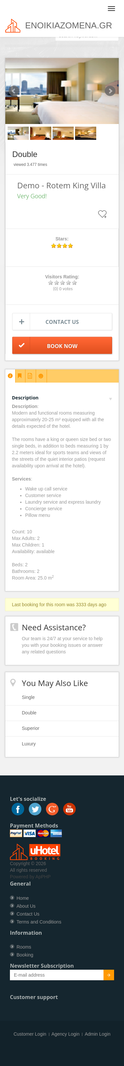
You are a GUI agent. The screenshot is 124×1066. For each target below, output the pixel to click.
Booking (25, 954)
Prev (14, 91)
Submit (104, 976)
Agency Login (66, 1034)
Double (29, 712)
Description (62, 397)
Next (110, 91)
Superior (30, 728)
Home (23, 898)
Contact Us (28, 914)
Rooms (24, 947)
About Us (26, 906)
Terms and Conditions (39, 922)
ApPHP (43, 876)
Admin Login (97, 1034)
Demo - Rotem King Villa (61, 185)
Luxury (29, 743)
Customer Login (30, 1034)
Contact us (62, 322)
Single (28, 697)
